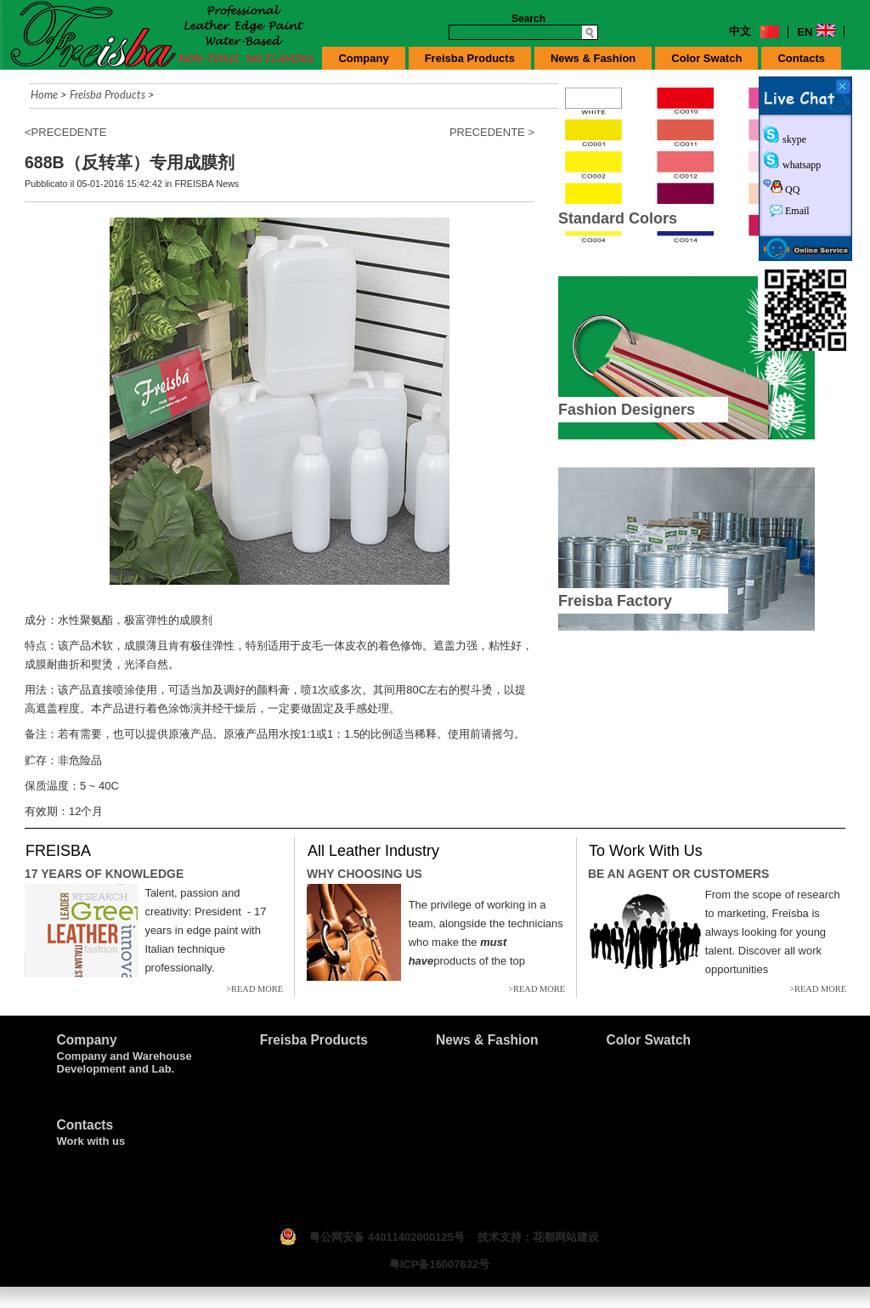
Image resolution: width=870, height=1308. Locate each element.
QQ (790, 189)
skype (793, 139)
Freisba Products (470, 58)
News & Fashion (593, 58)
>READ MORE (254, 989)
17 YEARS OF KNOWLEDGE (104, 873)
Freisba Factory (615, 600)
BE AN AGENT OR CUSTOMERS (678, 873)
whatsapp (800, 165)
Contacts (801, 58)
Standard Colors (617, 218)
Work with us (91, 1141)
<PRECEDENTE (65, 132)
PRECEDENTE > (491, 132)
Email (796, 211)
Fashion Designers (626, 409)
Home (44, 94)
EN (804, 31)
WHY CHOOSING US (364, 873)
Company (363, 58)
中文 (740, 31)
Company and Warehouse (124, 1056)
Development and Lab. (116, 1068)
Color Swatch (706, 58)
